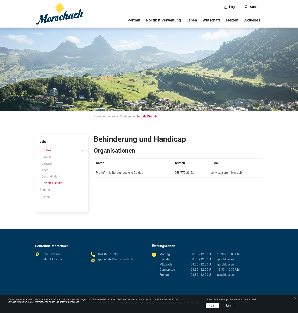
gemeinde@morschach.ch (115, 259)
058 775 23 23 (184, 172)
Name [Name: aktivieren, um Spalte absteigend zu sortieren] (100, 163)
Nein (228, 305)
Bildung (45, 190)
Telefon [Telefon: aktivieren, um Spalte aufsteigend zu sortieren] (179, 163)
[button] (252, 7)
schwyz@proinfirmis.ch (226, 172)
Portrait (134, 20)
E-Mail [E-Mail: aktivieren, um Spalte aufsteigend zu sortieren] (215, 163)
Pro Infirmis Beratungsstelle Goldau (119, 172)
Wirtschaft (211, 20)
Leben (191, 20)
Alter (45, 170)
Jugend (47, 163)
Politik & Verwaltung (163, 20)
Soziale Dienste (52, 183)
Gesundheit (49, 176)
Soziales (45, 150)
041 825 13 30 (108, 254)
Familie (47, 157)
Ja (212, 305)
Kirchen (45, 197)
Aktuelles (252, 20)
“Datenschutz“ (72, 302)
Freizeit (232, 20)
